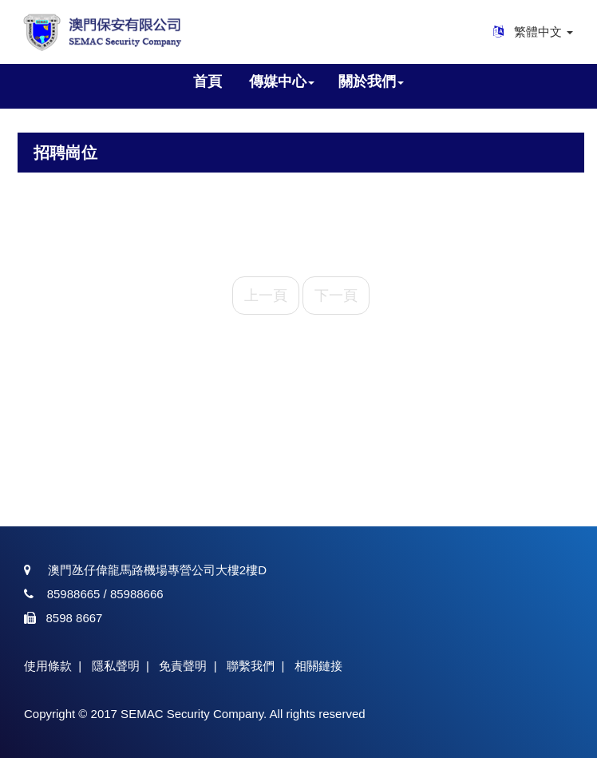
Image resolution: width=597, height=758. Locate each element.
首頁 (207, 81)
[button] (281, 82)
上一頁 (265, 296)
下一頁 (336, 296)
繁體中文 (543, 31)
